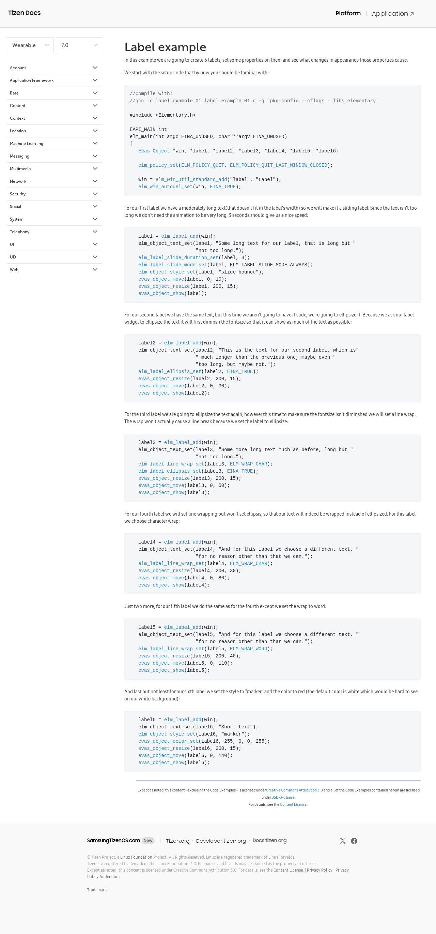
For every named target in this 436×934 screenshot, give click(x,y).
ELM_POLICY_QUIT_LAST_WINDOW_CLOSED (278, 165)
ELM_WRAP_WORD (248, 649)
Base (54, 93)
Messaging (54, 156)
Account (54, 67)
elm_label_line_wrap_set (171, 464)
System (54, 219)
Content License (293, 804)
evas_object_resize (164, 286)
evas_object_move (161, 279)
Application (393, 13)
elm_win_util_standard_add (191, 180)
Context (54, 118)
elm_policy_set (158, 165)
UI (54, 244)
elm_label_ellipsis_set (169, 372)
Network (54, 181)
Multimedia (54, 168)
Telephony (54, 231)
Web (54, 269)
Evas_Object (154, 151)
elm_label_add (179, 236)
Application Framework (54, 80)
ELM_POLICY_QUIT (202, 165)
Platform (348, 13)
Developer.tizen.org (221, 840)
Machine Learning (54, 143)
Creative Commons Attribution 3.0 (294, 790)
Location (54, 131)
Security (54, 194)
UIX (54, 257)
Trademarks (97, 890)
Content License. (289, 870)
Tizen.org (177, 840)
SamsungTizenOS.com (113, 840)
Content (54, 105)
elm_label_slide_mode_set (172, 265)
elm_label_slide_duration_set (178, 258)
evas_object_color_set (168, 741)
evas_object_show (161, 294)
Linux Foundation (136, 857)
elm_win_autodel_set (165, 187)
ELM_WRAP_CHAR (248, 464)
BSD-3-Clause (283, 797)
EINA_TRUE (223, 187)
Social (54, 206)
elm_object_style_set (167, 272)
